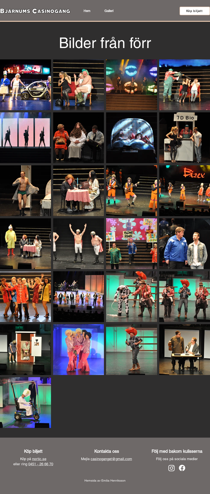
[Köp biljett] (195, 11)
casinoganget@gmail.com (111, 459)
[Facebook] (182, 468)
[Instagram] (171, 468)
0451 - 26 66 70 (40, 464)
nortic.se (39, 459)
